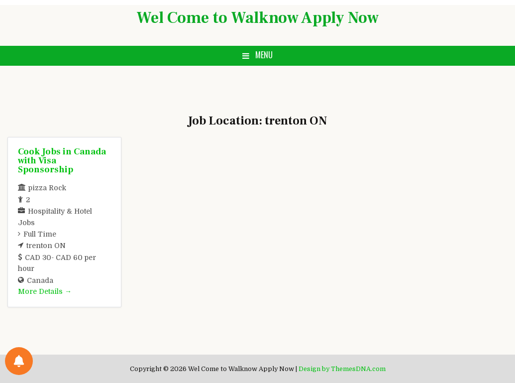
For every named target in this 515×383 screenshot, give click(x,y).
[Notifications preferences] (19, 361)
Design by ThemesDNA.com (342, 369)
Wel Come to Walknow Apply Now (257, 18)
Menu (264, 55)
